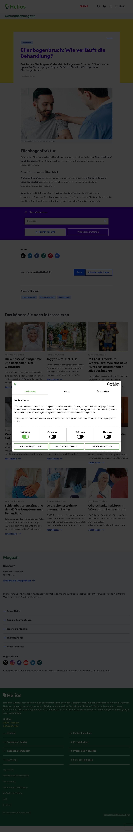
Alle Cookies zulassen (102, 446)
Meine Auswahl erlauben (66, 446)
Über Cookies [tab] (103, 391)
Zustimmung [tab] (30, 391)
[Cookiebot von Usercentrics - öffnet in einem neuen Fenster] (108, 384)
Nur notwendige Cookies (31, 446)
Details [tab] (67, 391)
